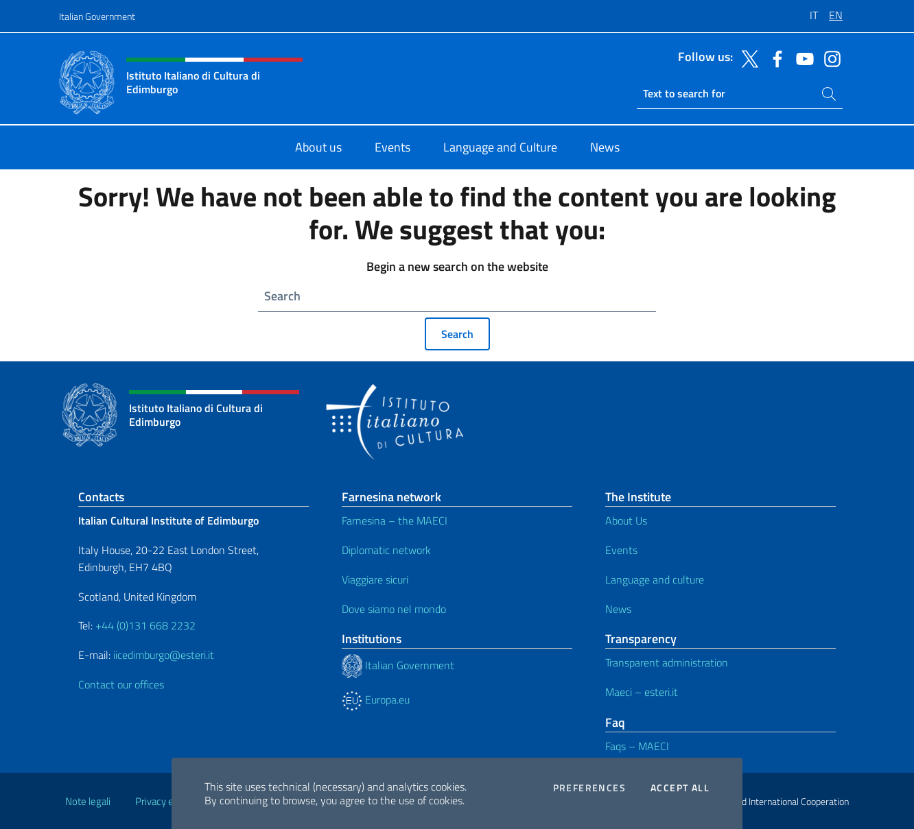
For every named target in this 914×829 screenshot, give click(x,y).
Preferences (589, 788)
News (618, 609)
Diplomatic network (386, 550)
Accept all (680, 788)
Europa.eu (376, 699)
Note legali (87, 801)
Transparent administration (666, 662)
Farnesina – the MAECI (394, 520)
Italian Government (97, 16)
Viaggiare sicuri (375, 579)
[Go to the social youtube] (801, 57)
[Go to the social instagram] (829, 57)
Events (621, 550)
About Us (626, 520)
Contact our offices (121, 684)
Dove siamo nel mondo (394, 609)
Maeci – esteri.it (641, 692)
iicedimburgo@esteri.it (163, 655)
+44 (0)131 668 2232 (145, 625)
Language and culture (654, 579)
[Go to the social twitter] (746, 57)
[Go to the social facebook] (774, 57)
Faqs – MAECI (637, 746)
